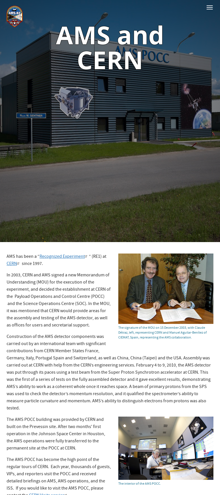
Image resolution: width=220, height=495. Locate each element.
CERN (14, 264)
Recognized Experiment (64, 257)
